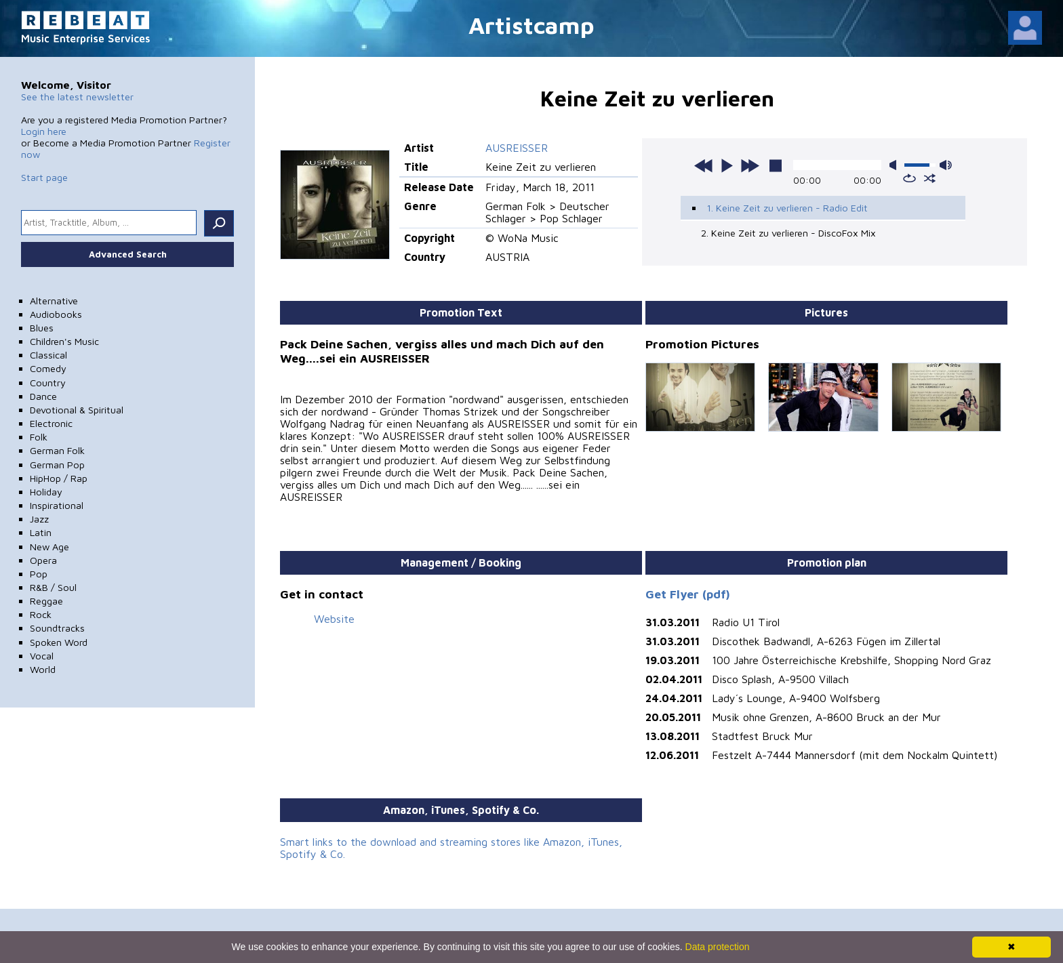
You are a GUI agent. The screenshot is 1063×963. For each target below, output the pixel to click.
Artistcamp (531, 25)
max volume (946, 165)
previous (703, 165)
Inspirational (56, 505)
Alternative (54, 300)
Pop (38, 573)
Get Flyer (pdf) (687, 594)
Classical (48, 355)
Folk (38, 437)
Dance (43, 396)
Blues (42, 327)
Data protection (717, 946)
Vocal (42, 655)
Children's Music (64, 341)
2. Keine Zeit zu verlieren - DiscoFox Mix (788, 233)
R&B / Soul (53, 587)
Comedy (48, 368)
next (749, 165)
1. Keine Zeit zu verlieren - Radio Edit (787, 207)
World (43, 669)
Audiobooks (56, 314)
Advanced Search (128, 254)
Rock (41, 614)
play (726, 165)
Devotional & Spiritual (76, 409)
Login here (43, 131)
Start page (44, 177)
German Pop (57, 464)
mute (895, 165)
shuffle (929, 178)
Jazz (39, 519)
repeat (909, 178)
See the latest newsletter (77, 96)
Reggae (46, 601)
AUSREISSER (516, 148)
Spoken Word (58, 642)
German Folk (57, 450)
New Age (49, 546)
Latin (41, 532)
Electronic (51, 423)
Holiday (46, 491)
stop (775, 165)
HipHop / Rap (58, 478)
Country (48, 382)
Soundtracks (57, 628)
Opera (43, 560)
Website (334, 619)
